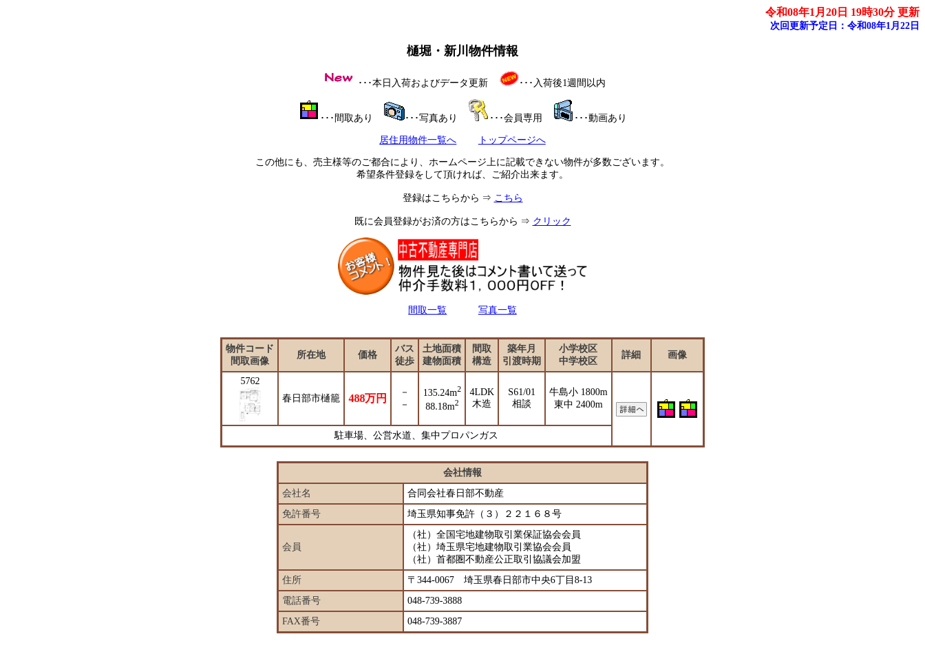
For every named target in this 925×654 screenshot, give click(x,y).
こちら (508, 198)
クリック (552, 221)
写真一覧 (497, 310)
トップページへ (512, 140)
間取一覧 (427, 310)
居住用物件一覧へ (417, 140)
